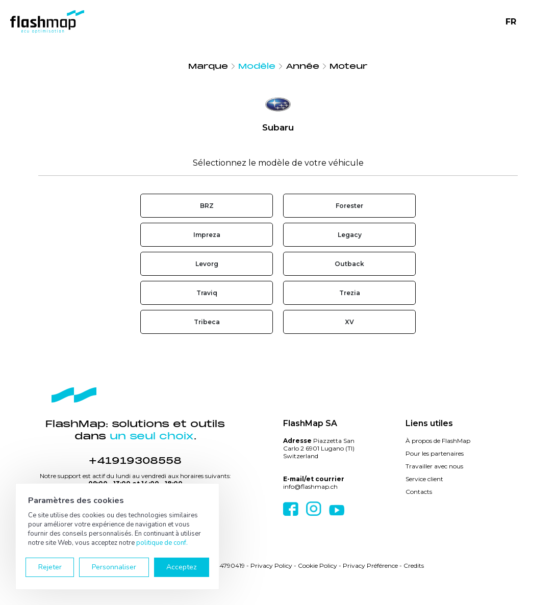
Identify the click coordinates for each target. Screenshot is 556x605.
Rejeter (50, 567)
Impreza (206, 235)
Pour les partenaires (435, 453)
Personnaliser (114, 567)
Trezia (349, 293)
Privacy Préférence (370, 565)
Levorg (206, 264)
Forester (349, 205)
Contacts (419, 491)
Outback (349, 264)
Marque (208, 66)
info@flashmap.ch (310, 486)
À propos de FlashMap (438, 440)
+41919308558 (135, 460)
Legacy (350, 235)
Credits (413, 565)
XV (349, 322)
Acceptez (181, 567)
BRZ (207, 205)
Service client (424, 479)
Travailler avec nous (434, 466)
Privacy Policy (271, 565)
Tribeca (207, 322)
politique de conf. (162, 542)
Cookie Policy (317, 565)
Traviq (206, 293)
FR (511, 22)
